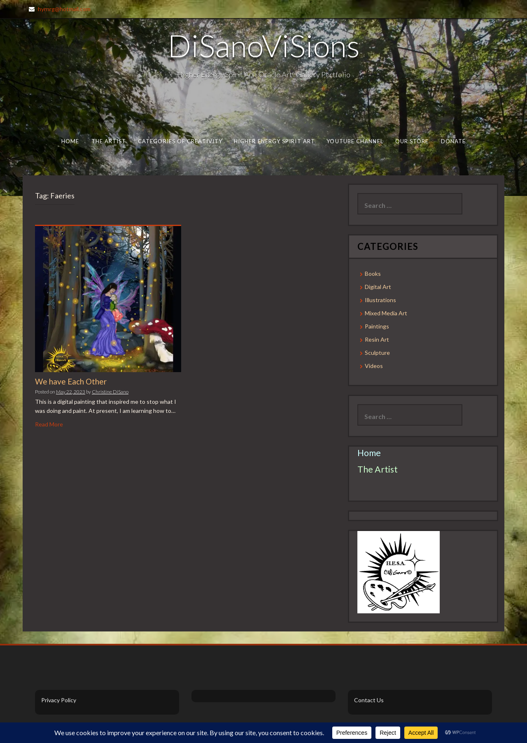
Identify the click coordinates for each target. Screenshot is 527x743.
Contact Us (369, 699)
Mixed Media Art (386, 313)
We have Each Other (71, 381)
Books (373, 273)
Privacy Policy (58, 699)
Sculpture (377, 352)
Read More (49, 424)
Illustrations (380, 299)
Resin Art (377, 339)
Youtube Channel (354, 141)
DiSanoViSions (264, 45)
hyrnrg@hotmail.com (64, 8)
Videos (374, 365)
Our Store (412, 141)
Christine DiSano (110, 392)
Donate (453, 141)
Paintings (377, 326)
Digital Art (378, 286)
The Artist (108, 141)
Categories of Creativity (180, 141)
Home (70, 141)
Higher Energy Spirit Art (274, 141)
